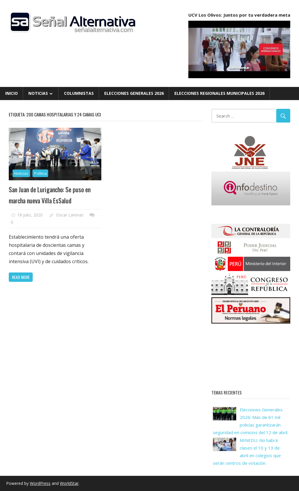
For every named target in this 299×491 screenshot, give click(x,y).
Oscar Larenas (70, 215)
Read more (21, 277)
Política (40, 173)
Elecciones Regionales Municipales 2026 (219, 93)
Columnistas (79, 93)
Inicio (11, 93)
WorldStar (69, 483)
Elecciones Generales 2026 (134, 93)
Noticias (38, 93)
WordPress (40, 483)
